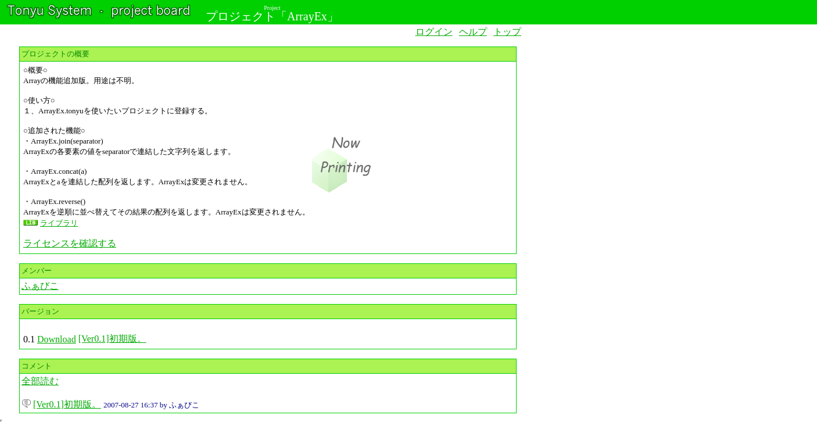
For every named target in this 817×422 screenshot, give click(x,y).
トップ (507, 32)
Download (56, 339)
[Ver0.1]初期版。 (112, 339)
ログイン (434, 32)
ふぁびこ (40, 286)
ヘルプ (473, 32)
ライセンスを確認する (69, 243)
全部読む (40, 381)
